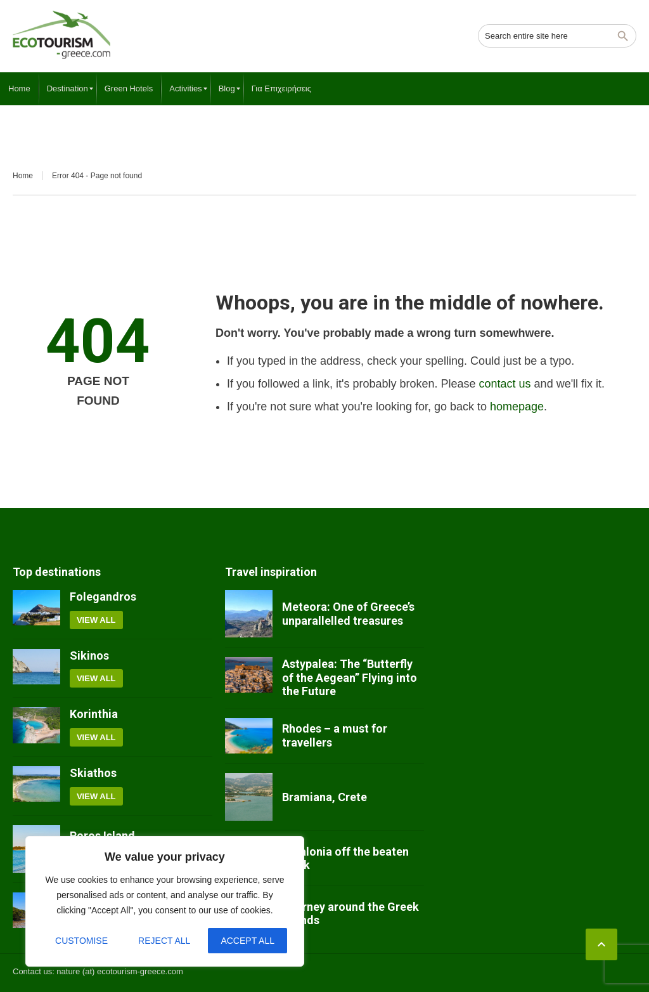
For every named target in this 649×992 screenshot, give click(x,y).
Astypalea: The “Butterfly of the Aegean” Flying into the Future (349, 677)
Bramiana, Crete (324, 797)
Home (23, 175)
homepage (517, 406)
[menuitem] (19, 88)
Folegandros (103, 596)
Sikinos (89, 655)
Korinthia (94, 714)
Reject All (164, 941)
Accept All (247, 941)
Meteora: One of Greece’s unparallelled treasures (348, 613)
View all (96, 620)
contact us (505, 383)
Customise (81, 941)
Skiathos (93, 773)
